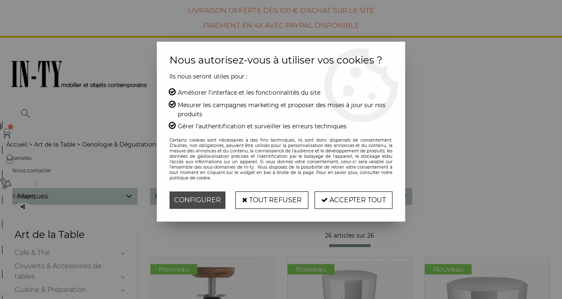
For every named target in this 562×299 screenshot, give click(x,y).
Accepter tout (353, 200)
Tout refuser (272, 200)
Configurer (197, 200)
